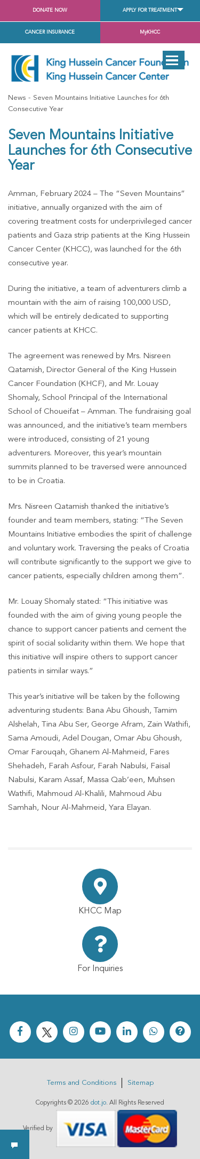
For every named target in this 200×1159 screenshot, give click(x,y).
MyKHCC (150, 32)
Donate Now (50, 10)
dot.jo (98, 1103)
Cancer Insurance (50, 32)
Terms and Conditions (81, 1082)
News (17, 97)
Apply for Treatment (150, 10)
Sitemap (140, 1082)
